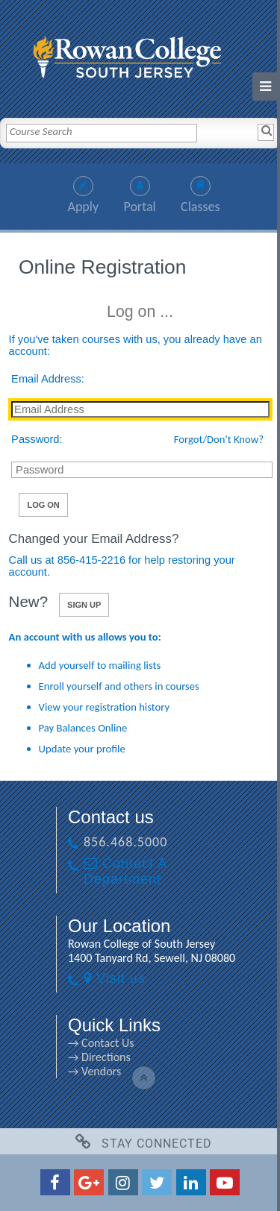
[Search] (266, 132)
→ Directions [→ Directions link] (99, 1057)
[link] (140, 53)
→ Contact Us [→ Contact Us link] (101, 1043)
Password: (36, 439)
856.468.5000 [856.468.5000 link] (125, 842)
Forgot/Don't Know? (219, 439)
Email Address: (47, 379)
